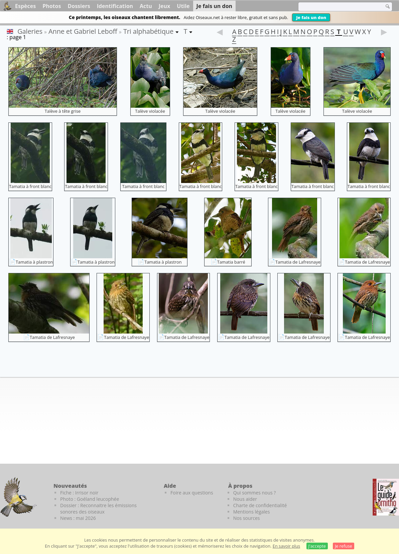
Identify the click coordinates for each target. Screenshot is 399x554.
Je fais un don (311, 17)
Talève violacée (150, 111)
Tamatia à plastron (34, 262)
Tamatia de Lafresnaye (297, 262)
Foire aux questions (191, 492)
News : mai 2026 (78, 518)
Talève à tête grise (63, 111)
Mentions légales (251, 512)
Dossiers (79, 6)
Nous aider (245, 499)
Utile (183, 6)
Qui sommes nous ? (254, 492)
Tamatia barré (231, 262)
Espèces (25, 6)
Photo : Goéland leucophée (89, 499)
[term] (337, 6)
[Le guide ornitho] (386, 497)
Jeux (164, 6)
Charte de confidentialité (260, 505)
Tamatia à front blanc (30, 186)
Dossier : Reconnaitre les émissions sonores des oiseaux (98, 508)
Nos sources (246, 518)
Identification (115, 6)
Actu (146, 6)
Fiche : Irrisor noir (79, 492)
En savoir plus (286, 546)
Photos (51, 6)
